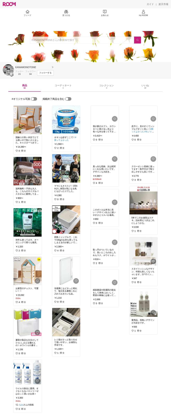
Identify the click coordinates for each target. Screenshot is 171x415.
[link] (28, 120)
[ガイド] (150, 4)
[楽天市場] (163, 4)
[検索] (137, 40)
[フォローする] (45, 73)
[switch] (34, 99)
